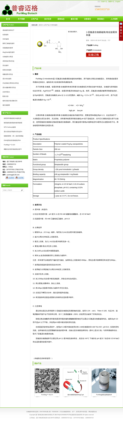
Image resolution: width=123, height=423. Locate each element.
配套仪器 (5, 96)
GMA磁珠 (6, 39)
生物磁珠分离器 (8, 57)
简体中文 (104, 1)
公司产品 (34, 19)
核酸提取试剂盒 (8, 74)
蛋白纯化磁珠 (7, 79)
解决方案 (74, 19)
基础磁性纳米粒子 (8, 30)
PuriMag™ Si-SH (9, 145)
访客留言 (87, 19)
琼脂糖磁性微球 (8, 48)
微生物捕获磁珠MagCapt (76, 395)
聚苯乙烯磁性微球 (8, 43)
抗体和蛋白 (6, 92)
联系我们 (100, 19)
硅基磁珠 (5, 34)
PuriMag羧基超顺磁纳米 (104, 395)
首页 (40, 25)
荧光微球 (5, 65)
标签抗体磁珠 (7, 70)
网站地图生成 (93, 411)
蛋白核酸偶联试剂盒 (9, 87)
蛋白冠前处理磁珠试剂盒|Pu (13, 131)
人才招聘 (114, 19)
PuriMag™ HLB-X (47, 395)
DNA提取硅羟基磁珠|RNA (12, 140)
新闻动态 (61, 19)
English (118, 1)
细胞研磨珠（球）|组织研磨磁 (13, 136)
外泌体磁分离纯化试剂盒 (11, 83)
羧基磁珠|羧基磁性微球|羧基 (13, 123)
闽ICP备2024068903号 (62, 414)
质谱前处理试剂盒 (8, 61)
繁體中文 (111, 1)
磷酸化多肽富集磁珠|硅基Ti (13, 149)
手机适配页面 (73, 414)
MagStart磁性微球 (8, 52)
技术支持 (47, 19)
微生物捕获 (6, 105)
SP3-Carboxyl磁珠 (10, 127)
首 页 (8, 19)
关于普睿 (21, 19)
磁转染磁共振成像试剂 (10, 101)
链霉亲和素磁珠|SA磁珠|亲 (12, 118)
